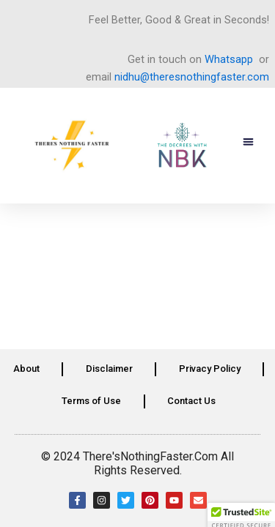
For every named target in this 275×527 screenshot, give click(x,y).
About (26, 368)
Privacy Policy (210, 368)
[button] (249, 142)
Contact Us (191, 400)
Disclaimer (109, 368)
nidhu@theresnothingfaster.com (191, 76)
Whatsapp (229, 59)
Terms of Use (91, 400)
